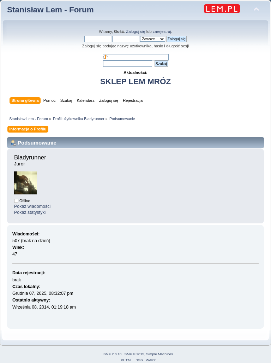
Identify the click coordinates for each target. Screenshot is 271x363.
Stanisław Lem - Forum (50, 9)
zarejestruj (162, 31)
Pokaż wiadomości (32, 206)
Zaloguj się (135, 31)
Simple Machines (159, 354)
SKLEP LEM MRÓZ (135, 81)
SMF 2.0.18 (112, 354)
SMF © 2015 (134, 354)
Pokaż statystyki (30, 212)
